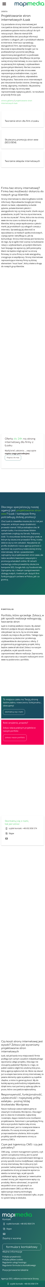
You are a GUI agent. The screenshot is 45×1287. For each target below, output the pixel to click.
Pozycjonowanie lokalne (15, 1270)
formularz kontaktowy (21, 1247)
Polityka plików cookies (12, 1259)
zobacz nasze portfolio (15, 737)
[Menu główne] (4, 4)
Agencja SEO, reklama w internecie (16, 1278)
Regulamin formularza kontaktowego (19, 1265)
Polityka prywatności (11, 1256)
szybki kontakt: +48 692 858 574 (23, 828)
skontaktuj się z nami (14, 712)
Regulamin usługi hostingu (14, 1262)
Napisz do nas (13, 458)
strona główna (7, 101)
